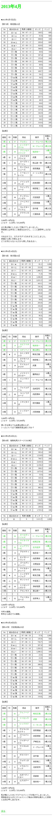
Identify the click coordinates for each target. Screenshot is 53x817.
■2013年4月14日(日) (9, 251)
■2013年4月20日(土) (9, 436)
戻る (3, 811)
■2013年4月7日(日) (8, 20)
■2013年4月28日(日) (9, 623)
